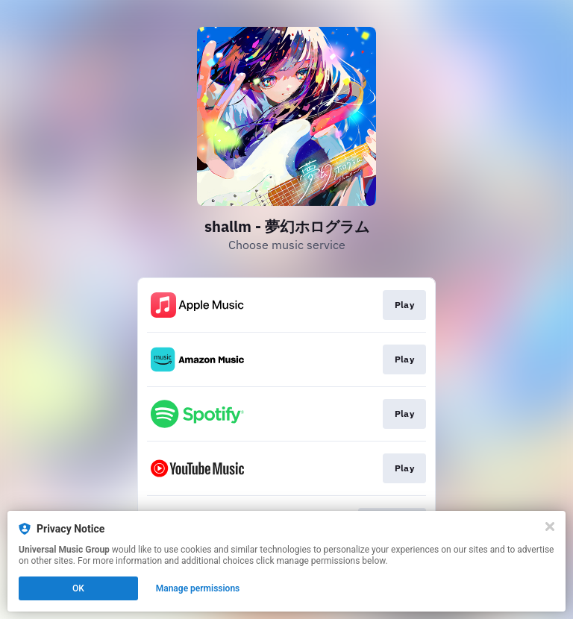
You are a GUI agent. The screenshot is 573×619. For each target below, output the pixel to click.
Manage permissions (198, 588)
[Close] (550, 526)
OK (78, 588)
